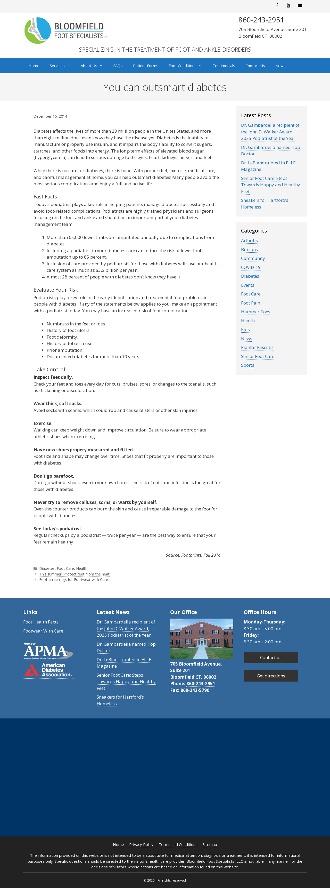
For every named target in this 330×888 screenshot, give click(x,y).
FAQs (118, 65)
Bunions (249, 249)
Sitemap (210, 844)
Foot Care (65, 568)
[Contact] (300, 5)
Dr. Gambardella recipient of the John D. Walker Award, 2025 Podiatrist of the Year (270, 131)
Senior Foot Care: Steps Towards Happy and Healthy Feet (270, 184)
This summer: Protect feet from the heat (74, 574)
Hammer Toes (255, 312)
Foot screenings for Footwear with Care (73, 579)
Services (63, 65)
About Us (94, 65)
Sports (247, 365)
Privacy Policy (141, 844)
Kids (245, 329)
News (280, 65)
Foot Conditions (188, 65)
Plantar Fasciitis (257, 347)
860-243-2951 (200, 683)
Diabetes (47, 568)
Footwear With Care (43, 631)
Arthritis (249, 240)
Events (247, 285)
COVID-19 (251, 267)
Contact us (271, 657)
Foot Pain (250, 303)
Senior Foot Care (257, 356)
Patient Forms (145, 65)
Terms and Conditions (178, 844)
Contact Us (255, 65)
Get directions (271, 676)
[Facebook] (277, 5)
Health (81, 568)
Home (33, 65)
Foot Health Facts (41, 622)
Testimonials (223, 65)
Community (253, 258)
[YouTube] (288, 5)
